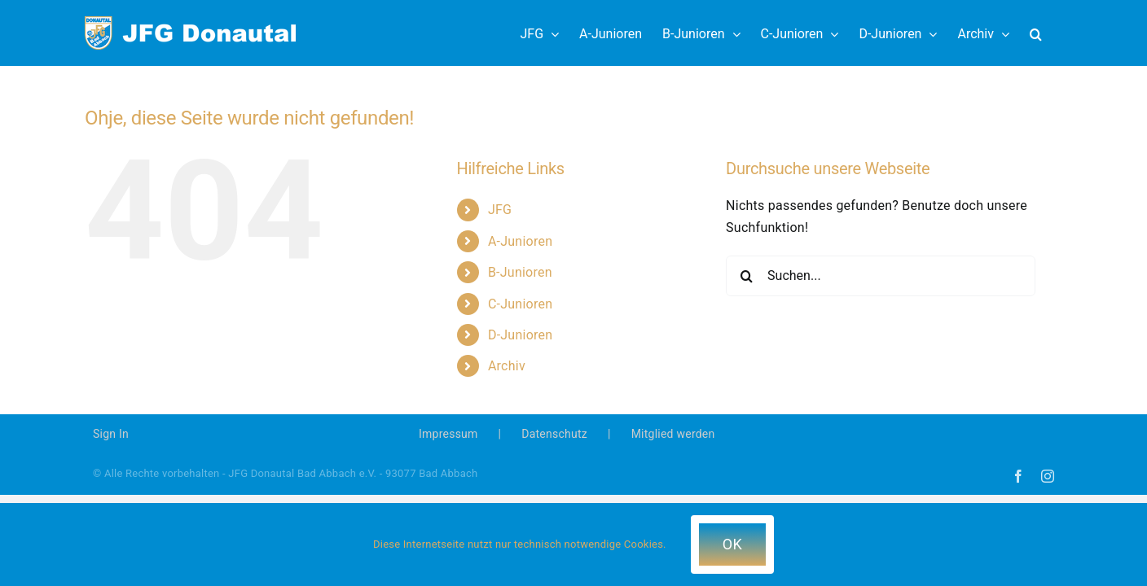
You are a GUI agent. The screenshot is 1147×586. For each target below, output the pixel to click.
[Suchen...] (880, 276)
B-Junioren (520, 272)
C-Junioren (520, 304)
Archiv (506, 366)
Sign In (111, 433)
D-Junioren (520, 335)
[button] (1056, 33)
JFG (500, 209)
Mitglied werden (673, 433)
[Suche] (746, 276)
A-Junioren (520, 241)
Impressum (448, 433)
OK (732, 544)
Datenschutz (554, 433)
